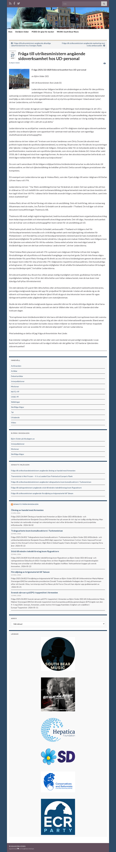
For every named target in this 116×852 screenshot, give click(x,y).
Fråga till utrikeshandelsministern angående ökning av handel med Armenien (43, 470)
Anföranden (16, 366)
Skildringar (15, 402)
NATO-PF (15, 391)
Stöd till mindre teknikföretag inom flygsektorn (35, 551)
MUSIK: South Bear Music (68, 32)
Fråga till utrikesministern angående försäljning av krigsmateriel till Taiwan (42, 493)
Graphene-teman (27, 849)
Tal (12, 412)
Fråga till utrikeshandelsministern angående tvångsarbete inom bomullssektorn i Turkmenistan (51, 482)
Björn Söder (15, 63)
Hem (10, 32)
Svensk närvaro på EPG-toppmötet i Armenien (34, 592)
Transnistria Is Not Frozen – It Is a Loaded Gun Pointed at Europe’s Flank (42, 476)
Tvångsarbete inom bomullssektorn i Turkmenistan (37, 530)
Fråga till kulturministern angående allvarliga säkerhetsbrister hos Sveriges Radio (31, 44)
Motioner (15, 386)
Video (13, 422)
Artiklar (14, 371)
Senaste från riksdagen (25, 504)
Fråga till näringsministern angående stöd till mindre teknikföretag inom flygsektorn (46, 487)
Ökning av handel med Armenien (27, 510)
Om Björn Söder (22, 32)
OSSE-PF (15, 397)
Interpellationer (18, 381)
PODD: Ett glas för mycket (43, 32)
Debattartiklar (17, 376)
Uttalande (15, 417)
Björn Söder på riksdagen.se (23, 439)
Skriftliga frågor (17, 407)
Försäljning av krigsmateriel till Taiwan (30, 572)
